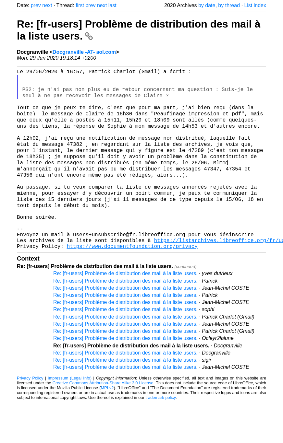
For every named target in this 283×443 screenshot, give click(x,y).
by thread (229, 5)
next (47, 5)
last (112, 5)
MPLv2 (107, 421)
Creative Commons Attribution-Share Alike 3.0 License (103, 416)
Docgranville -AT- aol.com (84, 52)
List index (255, 5)
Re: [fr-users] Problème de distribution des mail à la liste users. (125, 306)
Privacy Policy (30, 411)
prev (36, 5)
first (80, 5)
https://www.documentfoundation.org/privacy (132, 279)
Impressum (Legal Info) (70, 411)
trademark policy (160, 430)
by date (206, 5)
